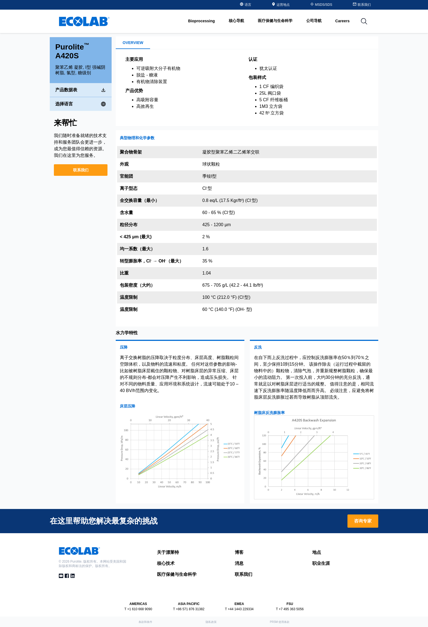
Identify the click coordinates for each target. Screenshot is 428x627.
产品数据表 (80, 89)
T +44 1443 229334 (239, 609)
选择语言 (80, 103)
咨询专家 (363, 521)
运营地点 (281, 4)
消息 (239, 563)
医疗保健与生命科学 (177, 574)
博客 (239, 552)
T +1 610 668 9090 (138, 609)
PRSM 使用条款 (280, 621)
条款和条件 (145, 621)
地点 (316, 552)
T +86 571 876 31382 (189, 609)
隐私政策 (211, 621)
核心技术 (166, 563)
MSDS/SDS (321, 4)
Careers (342, 21)
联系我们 (81, 169)
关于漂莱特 (168, 552)
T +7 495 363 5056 (290, 609)
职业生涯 (321, 563)
